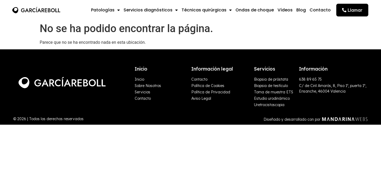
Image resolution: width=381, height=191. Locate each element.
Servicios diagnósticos (151, 10)
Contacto (320, 10)
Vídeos (285, 10)
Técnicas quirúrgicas (207, 10)
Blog (301, 10)
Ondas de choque (254, 10)
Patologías (105, 10)
